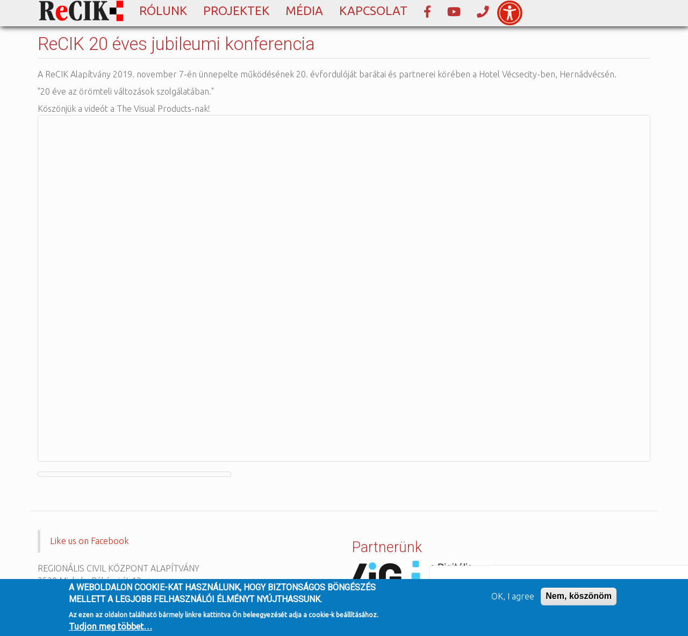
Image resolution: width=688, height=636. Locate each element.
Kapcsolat (373, 10)
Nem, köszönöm (579, 596)
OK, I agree (512, 596)
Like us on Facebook (89, 541)
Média (304, 10)
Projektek (236, 10)
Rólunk (163, 10)
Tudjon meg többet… (110, 626)
